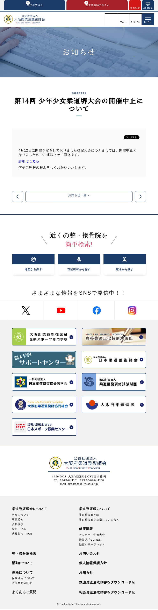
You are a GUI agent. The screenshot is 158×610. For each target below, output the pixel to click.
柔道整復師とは (89, 515)
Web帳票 (148, 8)
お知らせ (86, 573)
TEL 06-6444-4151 (66, 480)
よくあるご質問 (24, 592)
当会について (20, 515)
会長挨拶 (17, 524)
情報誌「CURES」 (91, 540)
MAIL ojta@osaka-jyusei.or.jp (79, 484)
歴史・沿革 (19, 529)
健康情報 (86, 529)
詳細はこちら (29, 162)
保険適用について (23, 578)
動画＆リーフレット (92, 545)
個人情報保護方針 (93, 563)
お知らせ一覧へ (79, 197)
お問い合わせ (89, 554)
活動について (22, 563)
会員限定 (135, 8)
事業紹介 (17, 520)
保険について (22, 573)
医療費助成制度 (22, 583)
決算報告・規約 (22, 534)
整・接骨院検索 (24, 554)
